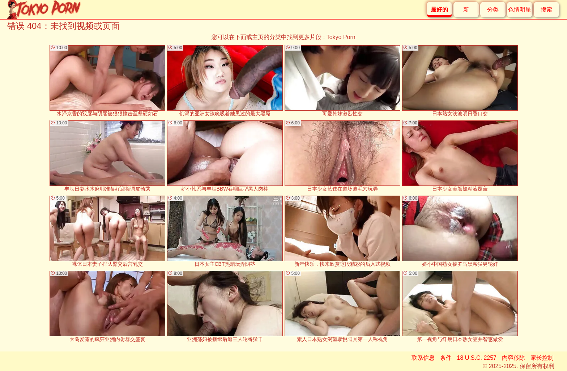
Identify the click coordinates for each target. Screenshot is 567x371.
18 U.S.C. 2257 (476, 358)
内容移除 (513, 358)
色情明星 (519, 10)
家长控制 (542, 358)
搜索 (546, 10)
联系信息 (423, 358)
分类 (493, 10)
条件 (446, 358)
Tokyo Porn (341, 37)
